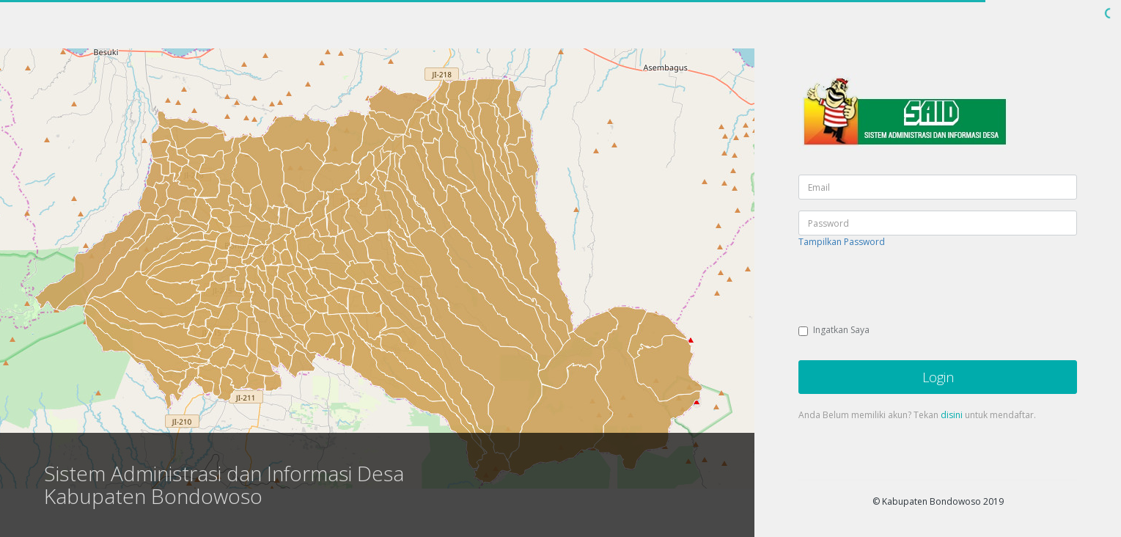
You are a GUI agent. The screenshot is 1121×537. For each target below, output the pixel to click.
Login (938, 377)
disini (952, 415)
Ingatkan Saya (834, 330)
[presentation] (909, 287)
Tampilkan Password (841, 241)
